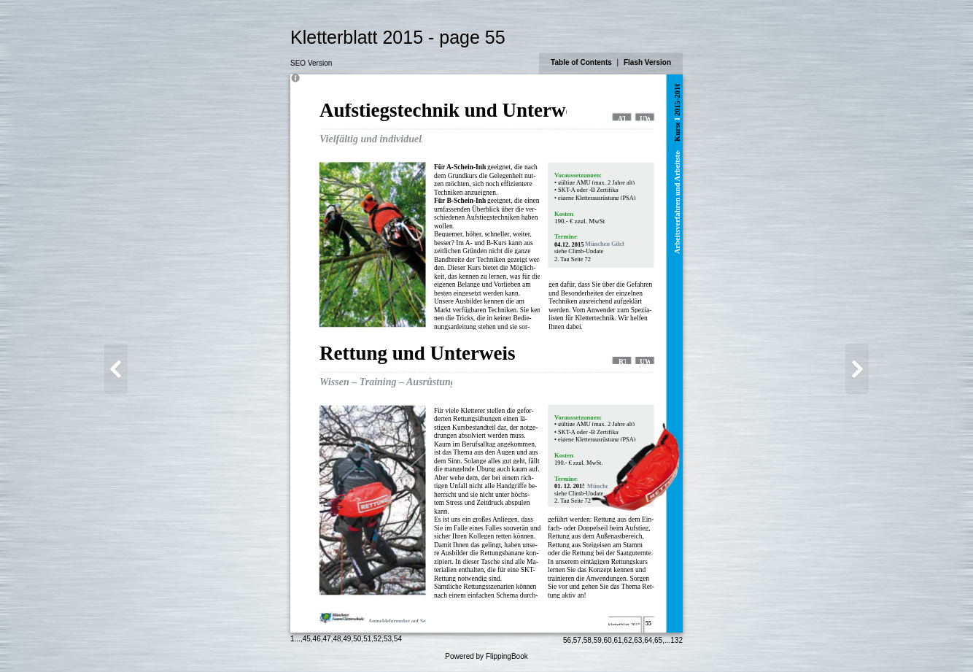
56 (567, 640)
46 (317, 639)
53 (388, 639)
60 (608, 640)
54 (398, 639)
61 (617, 640)
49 (347, 639)
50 (357, 639)
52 (377, 639)
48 (337, 639)
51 (367, 639)
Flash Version (647, 62)
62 (628, 640)
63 (638, 640)
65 (658, 640)
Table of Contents (582, 62)
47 (327, 639)
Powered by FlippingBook (486, 656)
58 (588, 640)
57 (577, 640)
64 (648, 640)
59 (598, 640)
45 (307, 639)
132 (676, 640)
